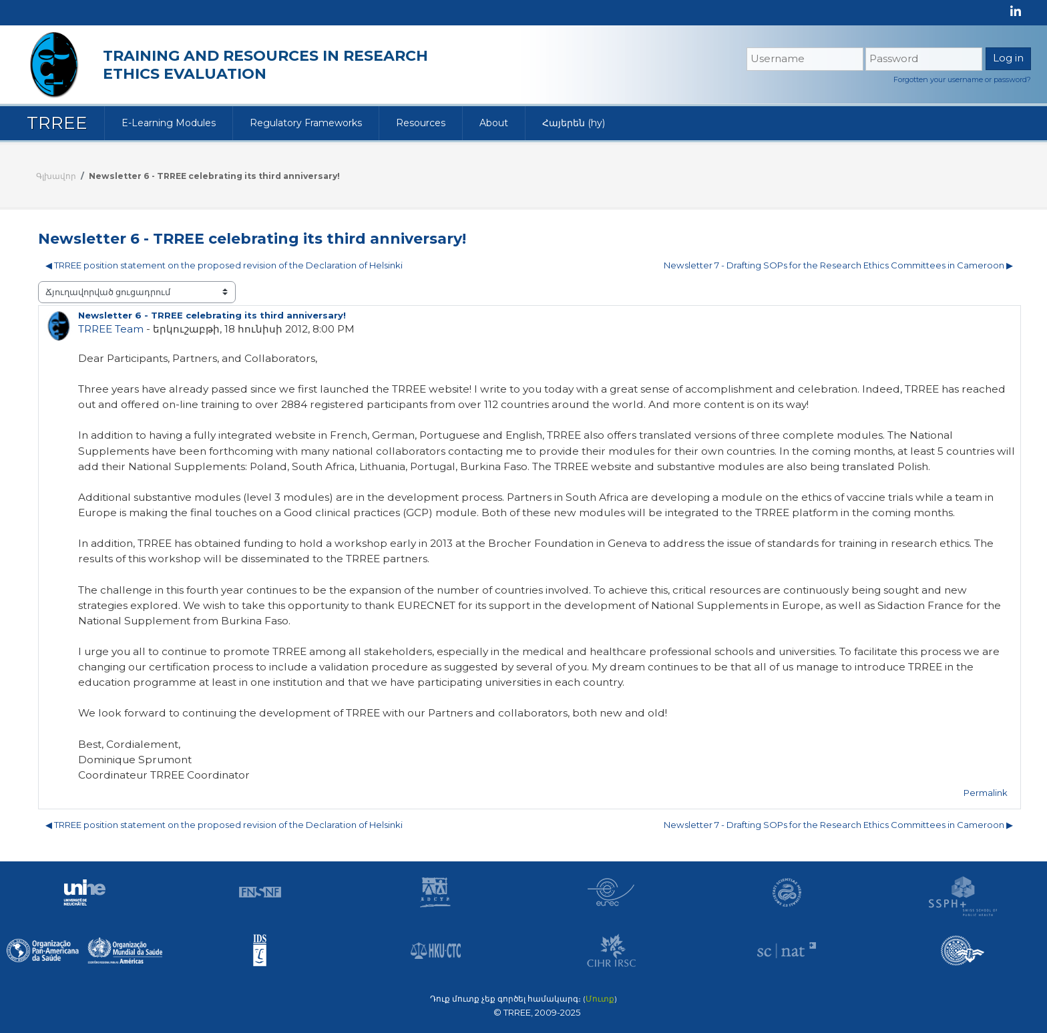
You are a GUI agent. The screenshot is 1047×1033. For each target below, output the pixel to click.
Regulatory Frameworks (306, 123)
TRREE (57, 123)
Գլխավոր (56, 176)
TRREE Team (111, 329)
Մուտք (600, 999)
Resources (420, 123)
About (493, 123)
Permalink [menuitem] (986, 792)
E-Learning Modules (169, 123)
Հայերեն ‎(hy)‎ (573, 123)
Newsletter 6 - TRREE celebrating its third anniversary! (214, 176)
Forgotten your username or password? (962, 79)
